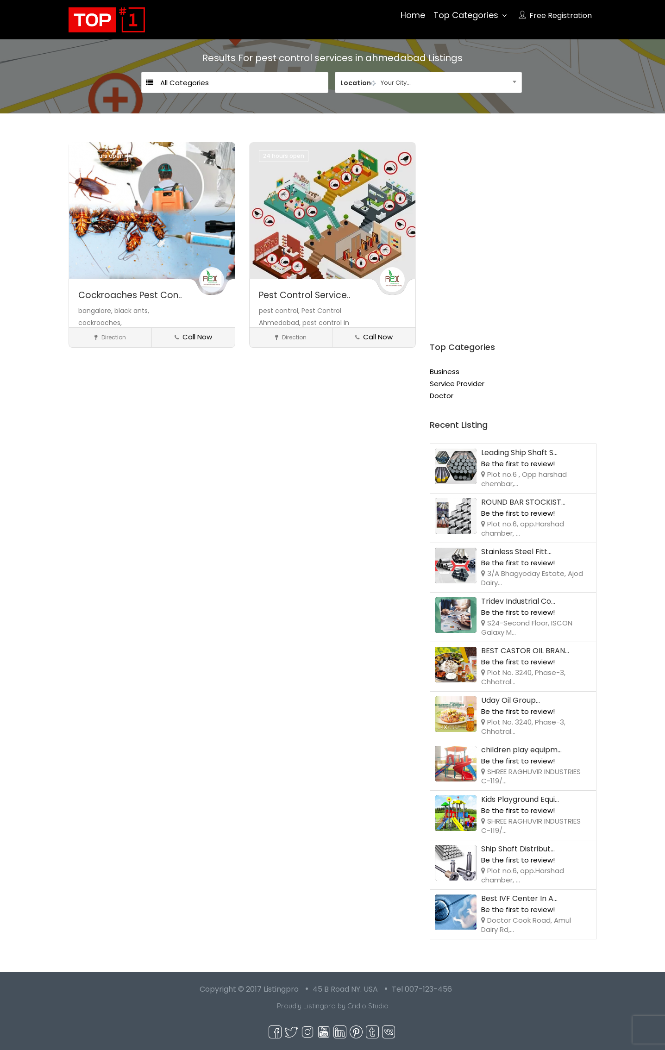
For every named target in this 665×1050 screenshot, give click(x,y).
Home (413, 15)
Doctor (441, 395)
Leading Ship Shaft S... (519, 452)
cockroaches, (100, 322)
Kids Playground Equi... (520, 799)
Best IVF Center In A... (519, 898)
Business (444, 371)
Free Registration (560, 15)
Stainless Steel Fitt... (516, 551)
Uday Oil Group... (510, 700)
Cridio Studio (368, 1005)
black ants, (131, 310)
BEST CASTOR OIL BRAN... (525, 650)
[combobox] (428, 82)
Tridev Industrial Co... (518, 601)
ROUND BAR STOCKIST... (523, 502)
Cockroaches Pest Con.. (130, 295)
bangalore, (96, 310)
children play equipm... (521, 749)
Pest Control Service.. (305, 295)
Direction (110, 337)
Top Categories (465, 15)
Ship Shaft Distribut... (518, 849)
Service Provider (457, 383)
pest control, (280, 310)
